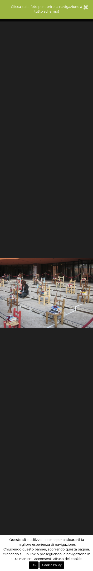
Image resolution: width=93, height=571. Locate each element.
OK (33, 565)
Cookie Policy (52, 565)
